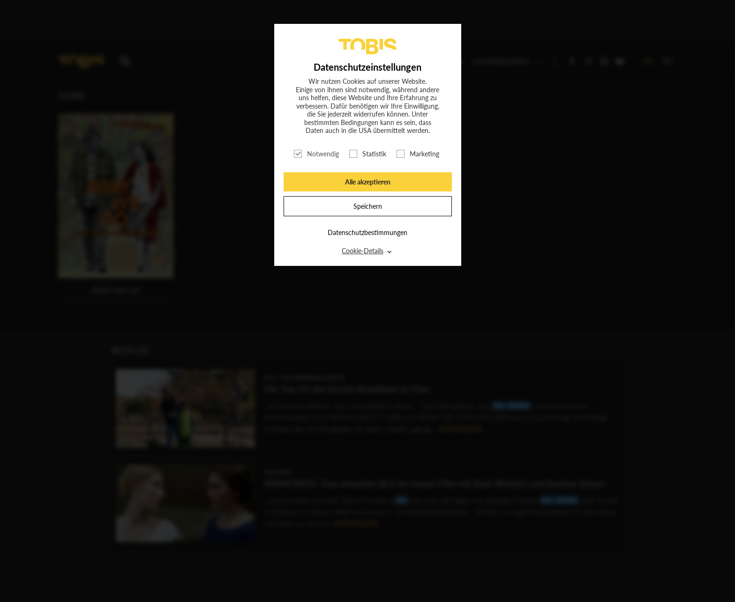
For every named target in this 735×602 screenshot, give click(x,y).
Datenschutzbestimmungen (367, 232)
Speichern (367, 206)
